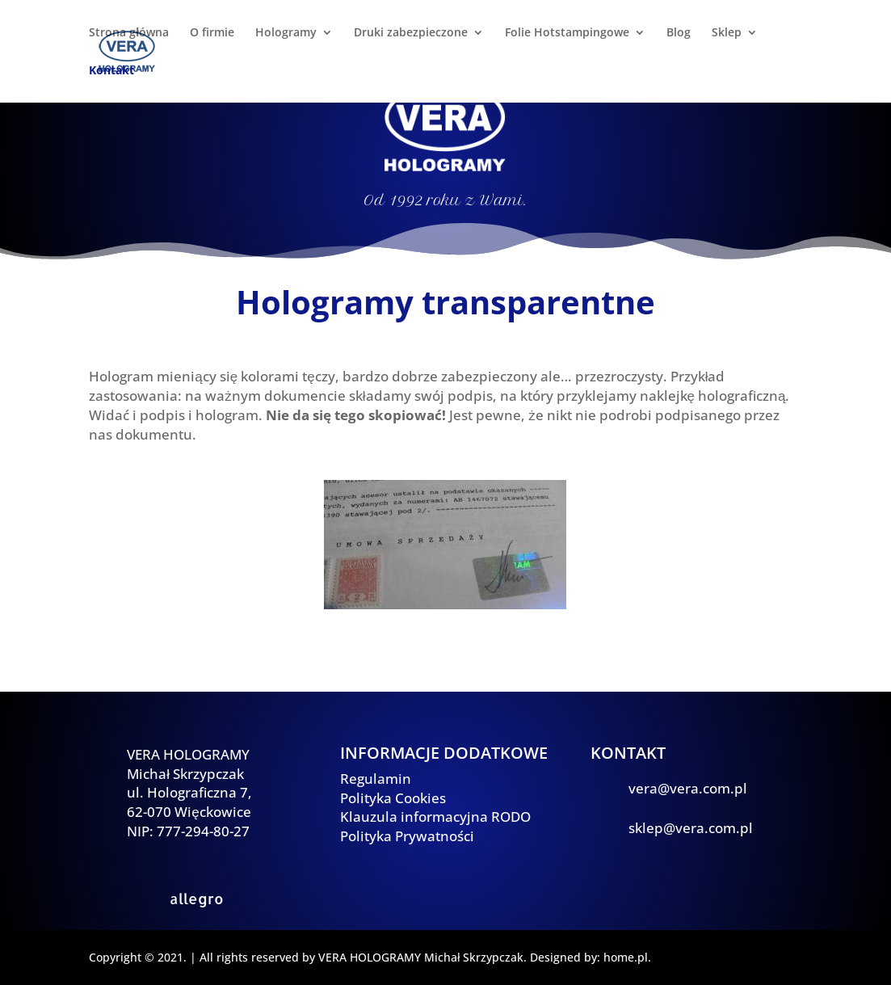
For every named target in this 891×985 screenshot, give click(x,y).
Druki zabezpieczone (411, 33)
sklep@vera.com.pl (690, 828)
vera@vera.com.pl (687, 788)
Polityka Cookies (393, 798)
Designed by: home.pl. (590, 957)
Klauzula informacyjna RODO (435, 816)
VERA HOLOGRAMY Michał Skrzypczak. (422, 957)
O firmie (212, 33)
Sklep (727, 33)
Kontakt (111, 71)
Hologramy (286, 33)
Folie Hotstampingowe (567, 33)
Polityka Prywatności (407, 836)
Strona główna (129, 33)
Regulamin (375, 778)
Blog (678, 33)
